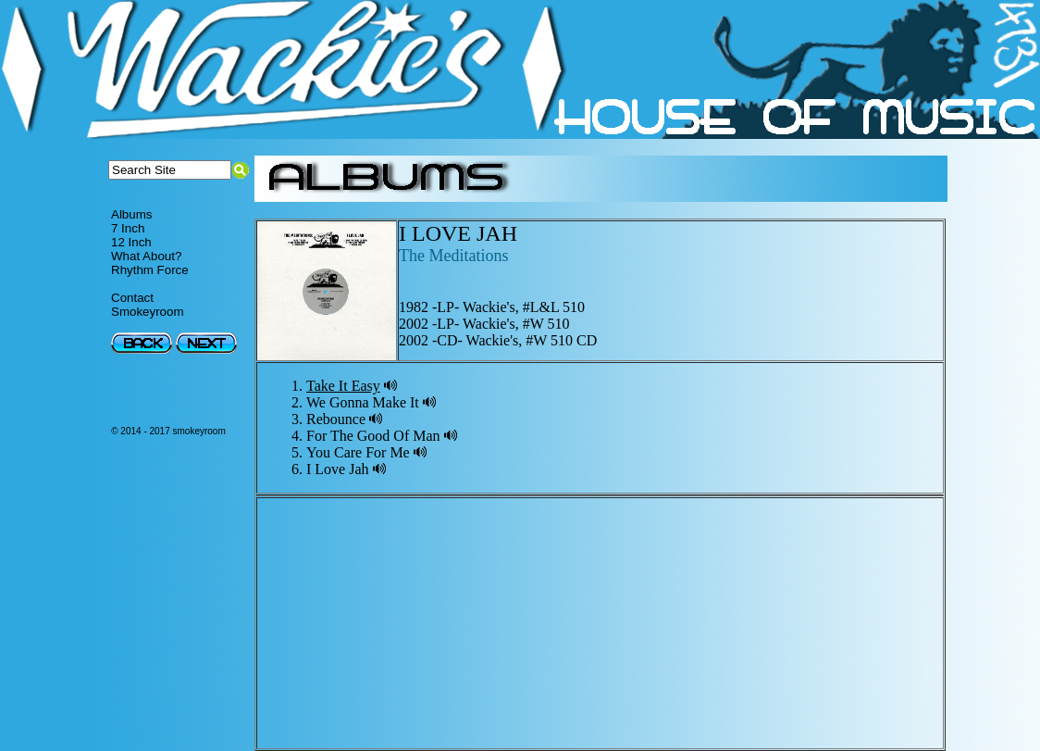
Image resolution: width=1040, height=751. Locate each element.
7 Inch (127, 228)
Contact (132, 298)
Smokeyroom (147, 312)
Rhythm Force (150, 270)
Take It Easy (343, 386)
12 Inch (131, 242)
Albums (131, 214)
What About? (146, 256)
